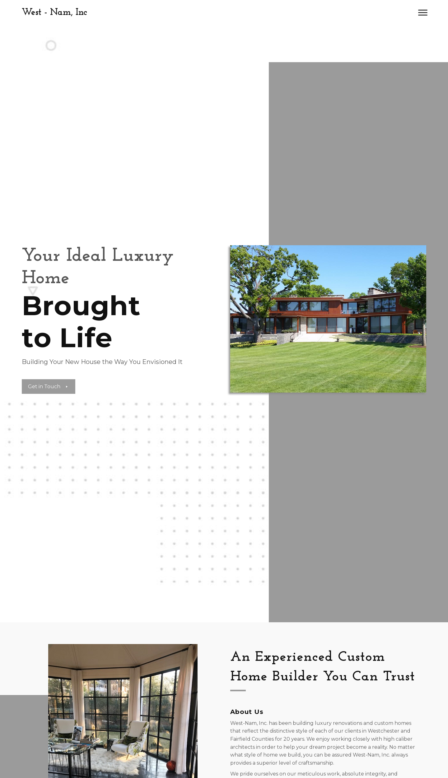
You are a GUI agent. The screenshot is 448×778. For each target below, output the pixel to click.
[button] (422, 13)
